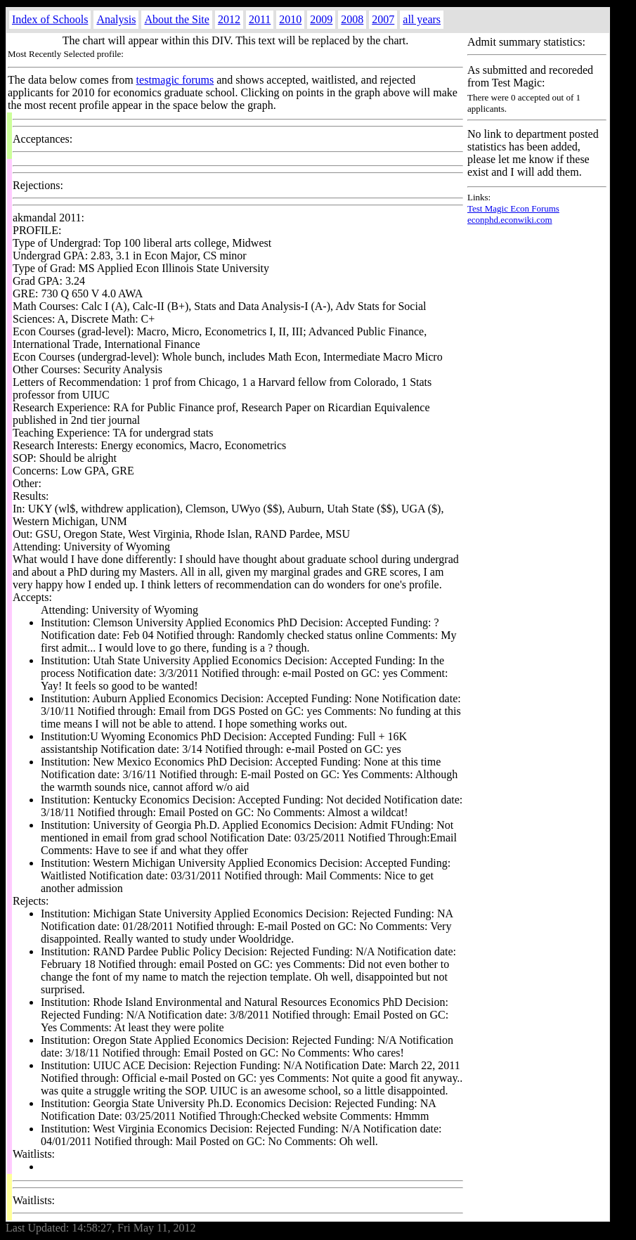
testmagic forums (175, 80)
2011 (260, 19)
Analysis (116, 19)
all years (422, 19)
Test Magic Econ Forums (513, 208)
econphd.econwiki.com (509, 219)
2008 (352, 19)
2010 (290, 19)
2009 (321, 19)
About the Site (176, 19)
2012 (229, 19)
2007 (383, 19)
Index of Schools (50, 19)
